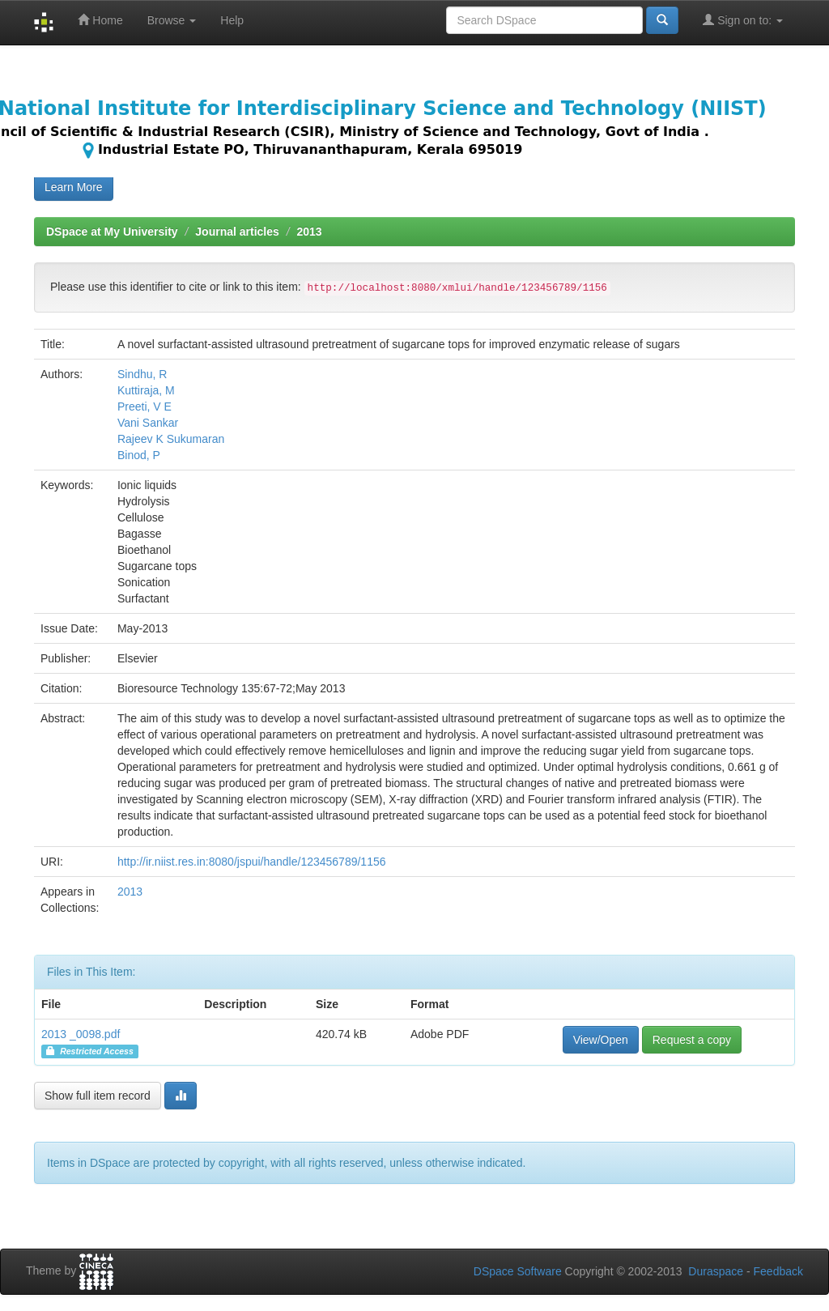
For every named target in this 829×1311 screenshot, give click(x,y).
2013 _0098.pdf (80, 1034)
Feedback (778, 1271)
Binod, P (138, 455)
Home (100, 20)
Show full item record (98, 1095)
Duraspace (715, 1271)
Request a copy (692, 1039)
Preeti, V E (144, 406)
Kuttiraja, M (146, 390)
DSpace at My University (112, 231)
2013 (308, 231)
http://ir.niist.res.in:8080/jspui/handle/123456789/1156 (251, 861)
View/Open (600, 1039)
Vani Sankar (147, 422)
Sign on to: (743, 20)
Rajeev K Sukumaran (170, 438)
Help (232, 20)
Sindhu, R (142, 374)
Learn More (74, 187)
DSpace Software (518, 1271)
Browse (172, 20)
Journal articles (237, 231)
